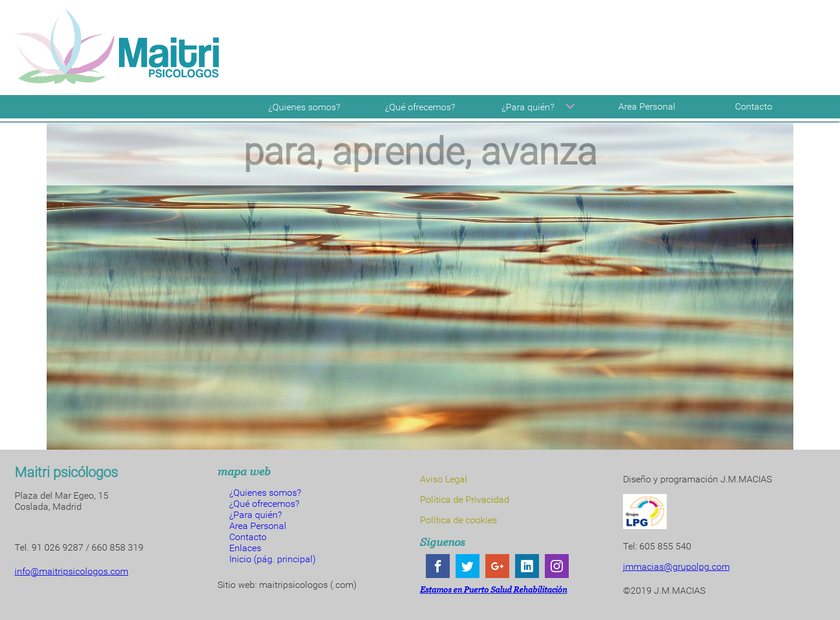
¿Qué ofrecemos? (420, 107)
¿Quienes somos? (304, 107)
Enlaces (245, 548)
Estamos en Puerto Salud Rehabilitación (493, 589)
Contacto (753, 106)
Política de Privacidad (464, 499)
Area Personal (647, 106)
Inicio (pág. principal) (272, 559)
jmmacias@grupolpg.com (676, 566)
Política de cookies (458, 520)
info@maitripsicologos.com (71, 571)
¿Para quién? (540, 107)
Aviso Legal (443, 479)
